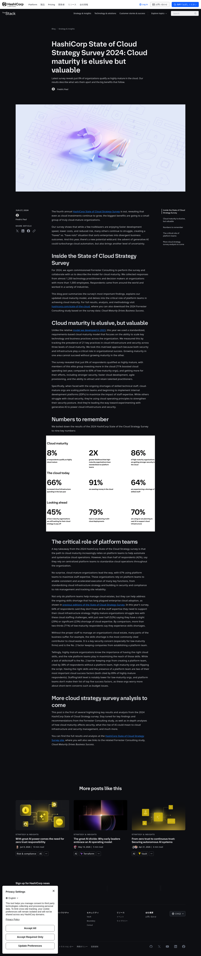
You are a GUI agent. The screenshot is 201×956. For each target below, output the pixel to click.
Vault (89, 916)
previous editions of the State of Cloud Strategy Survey (94, 604)
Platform (32, 4)
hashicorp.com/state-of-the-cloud (71, 306)
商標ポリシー (82, 946)
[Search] (195, 13)
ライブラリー (122, 921)
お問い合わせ (150, 916)
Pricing (51, 4)
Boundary (91, 921)
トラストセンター (66, 946)
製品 (42, 4)
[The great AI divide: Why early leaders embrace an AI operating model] (100, 824)
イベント (120, 916)
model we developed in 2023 (89, 330)
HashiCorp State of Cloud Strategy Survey (96, 211)
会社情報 (84, 4)
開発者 (61, 4)
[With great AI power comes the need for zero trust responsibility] (42, 824)
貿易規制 (94, 946)
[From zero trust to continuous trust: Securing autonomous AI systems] (158, 824)
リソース (72, 4)
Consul (90, 925)
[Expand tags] (46, 853)
